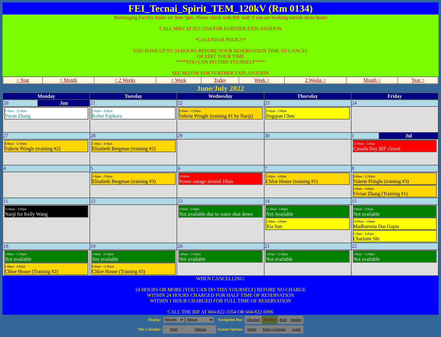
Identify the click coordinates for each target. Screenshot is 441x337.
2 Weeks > (315, 80)
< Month (68, 80)
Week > (261, 80)
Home (251, 329)
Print (173, 329)
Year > (418, 80)
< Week (178, 80)
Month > (372, 80)
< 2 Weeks (125, 80)
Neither (296, 320)
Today (220, 80)
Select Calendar (274, 329)
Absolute (253, 320)
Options (200, 329)
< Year (22, 80)
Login (296, 329)
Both (283, 320)
